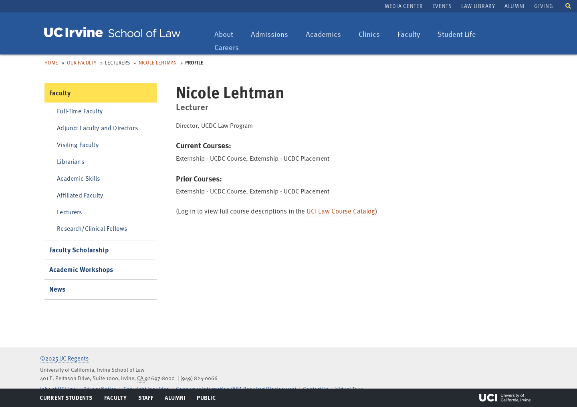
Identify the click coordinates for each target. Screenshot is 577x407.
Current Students (66, 399)
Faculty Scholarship (79, 250)
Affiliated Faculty (80, 194)
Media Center (404, 6)
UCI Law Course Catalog (341, 211)
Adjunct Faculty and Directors (97, 127)
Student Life (456, 34)
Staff (148, 399)
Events (442, 6)
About (227, 34)
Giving (543, 6)
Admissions (269, 34)
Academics (323, 34)
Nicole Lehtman (158, 62)
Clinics (373, 34)
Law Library (478, 6)
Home (51, 62)
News (57, 289)
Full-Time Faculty (80, 110)
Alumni (514, 6)
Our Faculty (82, 62)
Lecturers (69, 211)
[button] (568, 5)
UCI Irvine (505, 398)
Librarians (70, 161)
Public (206, 399)
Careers (230, 47)
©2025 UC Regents (64, 358)
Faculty (412, 34)
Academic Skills (78, 178)
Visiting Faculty (77, 144)
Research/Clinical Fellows (92, 228)
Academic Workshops (81, 269)
